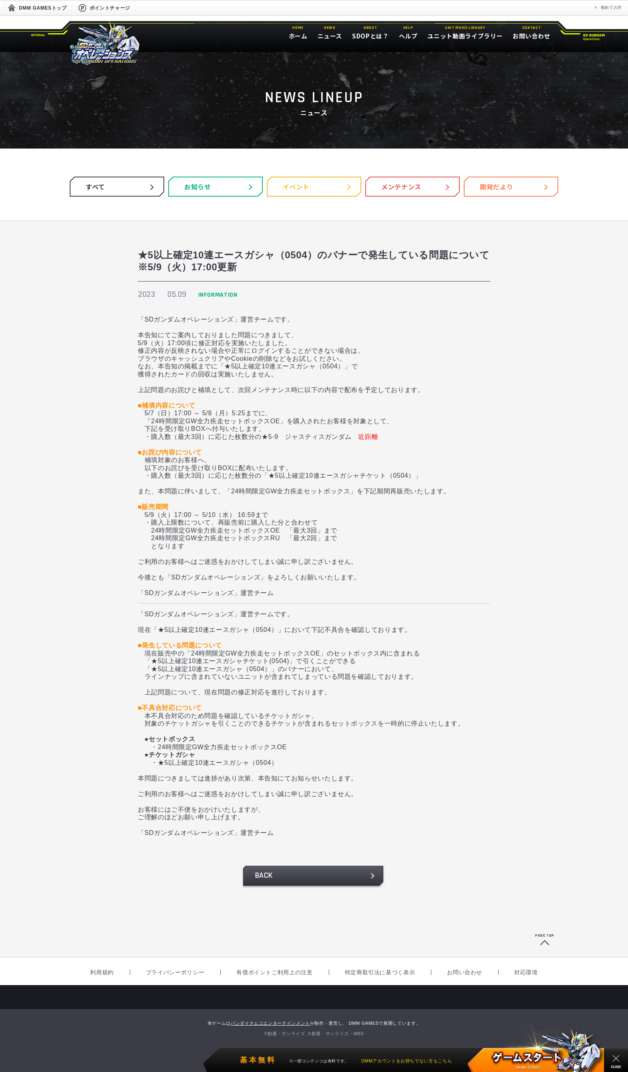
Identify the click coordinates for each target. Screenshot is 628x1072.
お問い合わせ (464, 972)
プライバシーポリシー (175, 972)
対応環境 (526, 972)
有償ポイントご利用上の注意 (274, 972)
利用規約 (102, 972)
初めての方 (611, 7)
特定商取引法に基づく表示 (380, 972)
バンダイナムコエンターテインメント (270, 1023)
